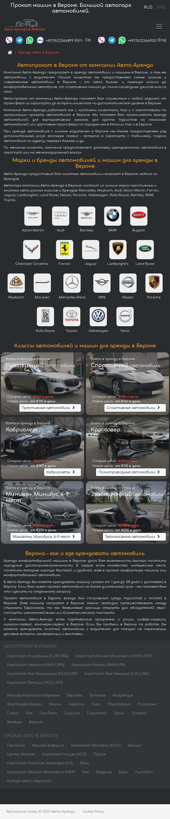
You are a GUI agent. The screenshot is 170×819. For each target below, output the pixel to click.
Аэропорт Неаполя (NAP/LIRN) (35, 665)
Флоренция (123, 696)
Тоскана (138, 714)
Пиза (95, 705)
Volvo (124, 331)
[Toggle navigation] (159, 27)
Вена (84, 764)
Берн (123, 773)
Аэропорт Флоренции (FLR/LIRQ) (37, 656)
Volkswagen (98, 331)
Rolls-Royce (45, 331)
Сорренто (96, 714)
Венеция (14, 722)
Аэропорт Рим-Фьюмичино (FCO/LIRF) (42, 674)
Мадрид (104, 773)
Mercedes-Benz (72, 298)
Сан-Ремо (48, 714)
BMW (113, 231)
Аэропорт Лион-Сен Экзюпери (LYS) (40, 764)
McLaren (42, 298)
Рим (29, 714)
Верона (36, 722)
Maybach (16, 298)
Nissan (127, 298)
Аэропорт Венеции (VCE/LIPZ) (35, 683)
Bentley (86, 231)
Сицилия (72, 714)
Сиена (12, 714)
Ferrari (64, 264)
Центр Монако (21, 755)
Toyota (71, 331)
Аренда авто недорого (29, 782)
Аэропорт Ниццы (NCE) (64, 755)
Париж (99, 755)
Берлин (134, 746)
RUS (148, 7)
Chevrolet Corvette (31, 264)
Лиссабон (144, 773)
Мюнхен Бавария (48, 746)
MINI (102, 298)
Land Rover (145, 264)
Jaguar (91, 264)
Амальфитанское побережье (33, 696)
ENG (161, 7)
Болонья (97, 696)
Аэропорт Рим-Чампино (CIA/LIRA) (117, 674)
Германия (16, 746)
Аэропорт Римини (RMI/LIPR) (98, 665)
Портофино (119, 705)
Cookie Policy (93, 811)
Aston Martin (33, 231)
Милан (55, 705)
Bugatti (138, 231)
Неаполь (76, 705)
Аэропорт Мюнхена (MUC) (96, 746)
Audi (60, 231)
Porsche (154, 298)
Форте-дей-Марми (24, 705)
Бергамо (74, 696)
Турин (118, 714)
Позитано (147, 705)
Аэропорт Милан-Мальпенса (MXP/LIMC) (113, 656)
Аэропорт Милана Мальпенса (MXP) (41, 773)
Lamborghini (117, 264)
